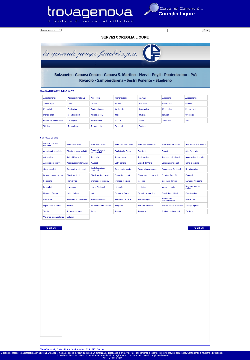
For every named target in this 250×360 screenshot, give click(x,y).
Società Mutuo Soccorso (172, 206)
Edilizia (118, 103)
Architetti (141, 151)
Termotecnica (96, 126)
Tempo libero (73, 126)
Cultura (94, 103)
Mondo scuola (74, 115)
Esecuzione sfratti (122, 175)
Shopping (166, 120)
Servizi (142, 120)
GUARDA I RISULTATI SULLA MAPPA (57, 91)
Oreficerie (189, 115)
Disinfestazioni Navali (100, 175)
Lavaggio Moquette (194, 181)
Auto (70, 103)
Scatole (70, 206)
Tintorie (118, 211)
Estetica (188, 103)
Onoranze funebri (122, 193)
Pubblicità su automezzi (77, 199)
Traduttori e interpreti (171, 211)
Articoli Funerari (74, 157)
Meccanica (167, 109)
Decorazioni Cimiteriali (171, 169)
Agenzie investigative (124, 144)
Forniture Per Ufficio (170, 175)
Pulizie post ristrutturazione (168, 199)
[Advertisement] (51, 284)
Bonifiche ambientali (170, 163)
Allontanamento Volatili (77, 151)
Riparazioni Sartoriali (52, 206)
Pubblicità (47, 199)
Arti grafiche (48, 157)
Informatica (144, 109)
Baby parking (120, 163)
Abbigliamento (49, 98)
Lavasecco (71, 187)
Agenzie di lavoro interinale (50, 144)
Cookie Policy (115, 358)
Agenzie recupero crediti (196, 144)
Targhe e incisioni (74, 211)
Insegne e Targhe (169, 181)
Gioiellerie (119, 109)
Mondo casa (48, 115)
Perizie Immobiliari (170, 193)
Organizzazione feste (147, 193)
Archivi (165, 151)
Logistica (141, 187)
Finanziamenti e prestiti (148, 175)
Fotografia (47, 181)
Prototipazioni (191, 193)
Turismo (142, 126)
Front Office (72, 181)
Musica (142, 115)
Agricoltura (95, 98)
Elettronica (167, 103)
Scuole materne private (101, 206)
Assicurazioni (143, 157)
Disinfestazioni (73, 175)
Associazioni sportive (52, 163)
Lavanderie (48, 187)
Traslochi (189, 211)
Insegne (141, 181)
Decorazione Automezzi (148, 169)
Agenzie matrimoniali (147, 144)
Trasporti (119, 126)
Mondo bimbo (191, 109)
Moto (117, 115)
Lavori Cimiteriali (98, 187)
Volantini (70, 217)
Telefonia (47, 126)
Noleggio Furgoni (50, 193)
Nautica (165, 115)
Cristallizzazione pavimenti (98, 169)
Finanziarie (48, 109)
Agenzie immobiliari (76, 98)
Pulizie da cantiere (123, 199)
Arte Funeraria (192, 151)
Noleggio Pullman (74, 193)
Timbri (93, 211)
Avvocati (94, 163)
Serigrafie (119, 206)
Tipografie (142, 211)
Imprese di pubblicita (100, 181)
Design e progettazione (53, 175)
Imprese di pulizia (122, 181)
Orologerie (72, 120)
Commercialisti (49, 169)
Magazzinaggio (168, 187)
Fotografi (189, 175)
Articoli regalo (49, 103)
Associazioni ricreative (195, 157)
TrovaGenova (47, 349)
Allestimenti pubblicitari (53, 151)
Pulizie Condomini (98, 199)
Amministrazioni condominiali (98, 151)
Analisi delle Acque (123, 151)
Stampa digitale (192, 206)
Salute (118, 120)
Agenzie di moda (74, 144)
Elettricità (143, 103)
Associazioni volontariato (77, 163)
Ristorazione (96, 120)
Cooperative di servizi (76, 169)
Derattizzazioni (192, 169)
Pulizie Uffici (191, 199)
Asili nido (95, 157)
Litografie (119, 187)
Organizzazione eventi (53, 120)
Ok (104, 358)
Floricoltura (72, 109)
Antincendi (166, 98)
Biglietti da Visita (145, 163)
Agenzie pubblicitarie (171, 144)
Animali (142, 98)
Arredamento (191, 98)
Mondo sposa (97, 115)
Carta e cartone (192, 163)
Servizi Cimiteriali (145, 206)
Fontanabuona (97, 109)
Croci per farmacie (123, 169)
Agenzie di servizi (98, 144)
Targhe (46, 211)
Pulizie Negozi (144, 199)
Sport (187, 120)
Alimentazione (121, 98)
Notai (93, 193)
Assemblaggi (120, 157)
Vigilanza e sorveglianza (53, 217)
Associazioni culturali (171, 157)
